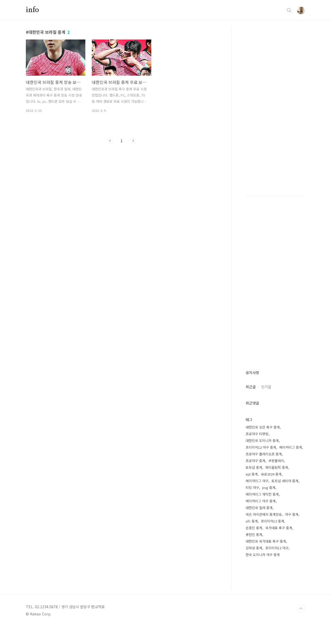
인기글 (266, 386)
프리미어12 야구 (277, 547)
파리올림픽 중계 (276, 467)
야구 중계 (291, 514)
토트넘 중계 (254, 467)
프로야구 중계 (255, 460)
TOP (301, 609)
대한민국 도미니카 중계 (262, 440)
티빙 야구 (252, 487)
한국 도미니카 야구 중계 (263, 554)
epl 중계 (252, 474)
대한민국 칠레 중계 (259, 507)
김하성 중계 (254, 547)
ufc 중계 (252, 521)
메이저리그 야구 (257, 480)
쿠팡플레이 (276, 460)
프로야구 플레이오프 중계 (264, 453)
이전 (110, 141)
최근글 (251, 386)
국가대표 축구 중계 (278, 527)
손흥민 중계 (254, 527)
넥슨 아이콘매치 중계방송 (264, 514)
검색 (289, 10)
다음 (133, 141)
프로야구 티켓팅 (257, 433)
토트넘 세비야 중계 (285, 480)
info (32, 10)
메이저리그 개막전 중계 (262, 494)
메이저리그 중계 (290, 447)
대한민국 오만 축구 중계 (263, 427)
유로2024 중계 (271, 474)
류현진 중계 (254, 534)
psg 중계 (268, 487)
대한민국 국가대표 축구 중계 (266, 541)
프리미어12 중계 (272, 521)
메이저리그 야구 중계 (261, 500)
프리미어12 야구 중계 (261, 447)
